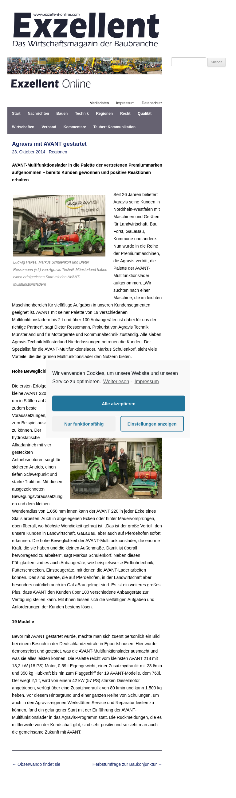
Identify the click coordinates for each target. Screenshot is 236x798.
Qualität (144, 113)
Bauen (62, 113)
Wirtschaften (23, 127)
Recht (125, 113)
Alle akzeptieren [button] (119, 403)
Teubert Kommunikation (114, 127)
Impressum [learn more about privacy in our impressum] (147, 381)
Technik (81, 113)
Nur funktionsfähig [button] (84, 423)
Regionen (104, 113)
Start (16, 113)
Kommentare (75, 127)
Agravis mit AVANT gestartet (49, 144)
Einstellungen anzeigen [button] (152, 423)
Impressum (125, 103)
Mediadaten (99, 103)
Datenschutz (152, 103)
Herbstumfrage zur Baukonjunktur (127, 764)
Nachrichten (38, 113)
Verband (49, 127)
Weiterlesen (116, 381)
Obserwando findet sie (36, 764)
